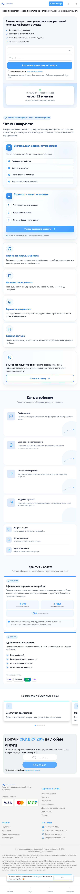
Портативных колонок (11, 834)
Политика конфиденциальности (40, 852)
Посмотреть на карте (53, 834)
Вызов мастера (56, 4)
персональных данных (35, 71)
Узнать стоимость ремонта (40, 229)
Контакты (45, 815)
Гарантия (45, 797)
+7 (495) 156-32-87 (51, 827)
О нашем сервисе (48, 794)
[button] (35, 725)
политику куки (37, 876)
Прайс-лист (46, 801)
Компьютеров (7, 838)
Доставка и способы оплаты (53, 808)
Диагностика (46, 812)
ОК (62, 878)
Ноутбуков (6, 827)
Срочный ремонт (48, 804)
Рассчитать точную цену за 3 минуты (40, 65)
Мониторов (6, 830)
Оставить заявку (40, 378)
